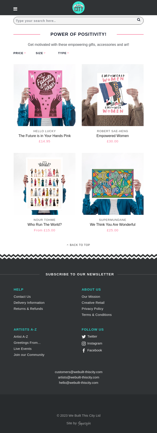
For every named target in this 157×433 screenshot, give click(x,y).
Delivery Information (29, 302)
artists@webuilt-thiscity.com (78, 377)
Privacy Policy (92, 308)
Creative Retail (93, 302)
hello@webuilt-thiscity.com (78, 382)
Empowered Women (112, 136)
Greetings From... (27, 342)
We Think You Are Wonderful (113, 224)
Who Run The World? (44, 224)
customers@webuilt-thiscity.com (78, 372)
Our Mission (91, 296)
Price (18, 53)
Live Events (22, 349)
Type (62, 53)
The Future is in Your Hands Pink (45, 136)
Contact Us (22, 296)
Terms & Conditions (97, 315)
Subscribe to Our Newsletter (79, 274)
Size (39, 53)
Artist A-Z (21, 336)
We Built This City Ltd (84, 415)
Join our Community (29, 355)
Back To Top (78, 245)
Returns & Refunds (28, 308)
